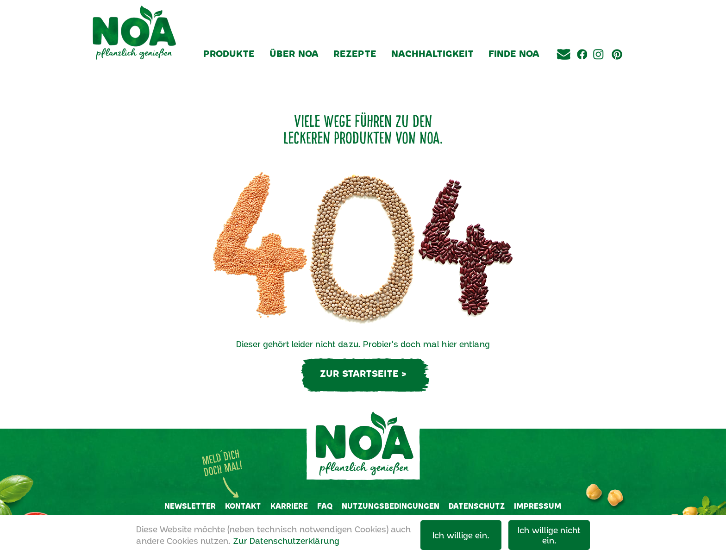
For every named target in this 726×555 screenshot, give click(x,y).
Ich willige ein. (460, 535)
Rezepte (354, 53)
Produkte (229, 53)
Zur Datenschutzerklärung (286, 541)
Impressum (538, 505)
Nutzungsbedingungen (390, 505)
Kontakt (243, 505)
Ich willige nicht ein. (549, 535)
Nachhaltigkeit (432, 53)
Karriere (289, 505)
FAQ (324, 505)
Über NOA (294, 53)
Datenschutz (477, 505)
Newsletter (190, 505)
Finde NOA (513, 53)
